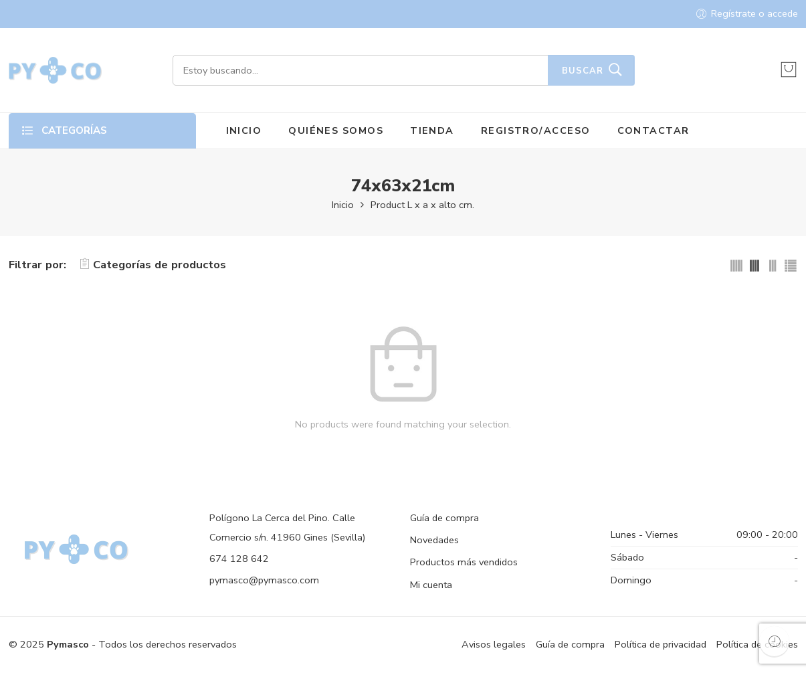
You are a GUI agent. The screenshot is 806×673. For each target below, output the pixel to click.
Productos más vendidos (464, 562)
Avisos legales (494, 644)
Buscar (582, 71)
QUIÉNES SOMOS (335, 130)
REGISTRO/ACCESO (536, 130)
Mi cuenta (431, 584)
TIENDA (432, 130)
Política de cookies (757, 644)
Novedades (434, 540)
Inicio (343, 204)
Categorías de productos (153, 264)
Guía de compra (444, 517)
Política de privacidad (660, 644)
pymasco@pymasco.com (264, 580)
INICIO (244, 130)
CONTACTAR (653, 130)
